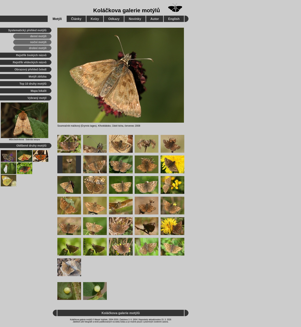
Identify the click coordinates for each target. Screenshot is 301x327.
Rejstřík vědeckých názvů (29, 62)
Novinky (135, 19)
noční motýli (38, 42)
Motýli (57, 19)
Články (76, 19)
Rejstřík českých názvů (31, 55)
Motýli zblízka (37, 76)
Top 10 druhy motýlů (32, 83)
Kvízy (95, 19)
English (174, 19)
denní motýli (38, 36)
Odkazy (113, 19)
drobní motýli (37, 48)
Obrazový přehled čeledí (30, 69)
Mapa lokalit (38, 90)
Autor (154, 19)
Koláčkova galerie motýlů (126, 10)
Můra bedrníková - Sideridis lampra (24, 139)
